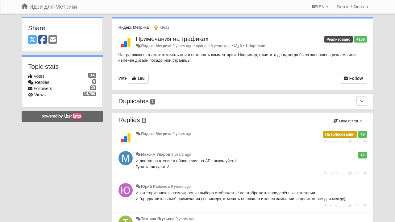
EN (320, 6)
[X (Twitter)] (32, 40)
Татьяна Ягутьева (158, 219)
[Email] (52, 40)
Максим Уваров (155, 154)
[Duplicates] (361, 101)
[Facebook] (42, 40)
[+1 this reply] (350, 141)
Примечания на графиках (172, 38)
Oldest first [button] (347, 121)
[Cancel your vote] (357, 141)
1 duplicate (255, 46)
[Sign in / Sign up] (352, 7)
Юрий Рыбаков (155, 186)
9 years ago (183, 134)
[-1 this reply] (365, 141)
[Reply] (331, 141)
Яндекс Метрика (133, 27)
